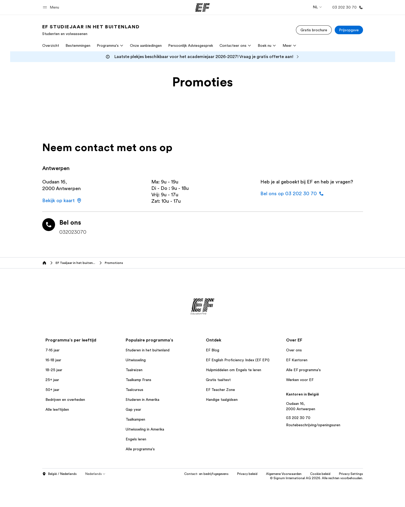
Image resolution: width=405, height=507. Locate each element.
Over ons (294, 350)
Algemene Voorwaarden (284, 474)
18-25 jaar (53, 370)
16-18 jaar (53, 360)
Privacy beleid (247, 474)
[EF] (202, 7)
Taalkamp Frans (138, 380)
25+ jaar (52, 380)
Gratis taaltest (218, 380)
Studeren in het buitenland (147, 350)
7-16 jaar (52, 350)
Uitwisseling (136, 360)
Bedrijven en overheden (65, 399)
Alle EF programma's (303, 370)
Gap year (133, 409)
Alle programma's (140, 449)
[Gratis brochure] (313, 30)
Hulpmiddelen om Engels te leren (233, 370)
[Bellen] (346, 7)
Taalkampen (135, 419)
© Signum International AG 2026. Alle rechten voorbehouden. (316, 478)
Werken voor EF (300, 380)
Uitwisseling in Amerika (145, 429)
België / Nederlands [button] (59, 474)
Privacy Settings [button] (351, 474)
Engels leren (136, 439)
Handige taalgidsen (222, 399)
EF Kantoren (296, 360)
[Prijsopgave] (349, 30)
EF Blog (212, 350)
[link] (91, 30)
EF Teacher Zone (220, 389)
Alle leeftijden (57, 409)
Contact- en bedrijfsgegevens (206, 474)
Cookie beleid (320, 474)
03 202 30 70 (298, 418)
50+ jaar (52, 389)
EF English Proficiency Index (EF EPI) (237, 360)
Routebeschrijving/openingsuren (313, 425)
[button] (51, 7)
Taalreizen (134, 370)
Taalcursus (134, 389)
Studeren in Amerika (142, 399)
